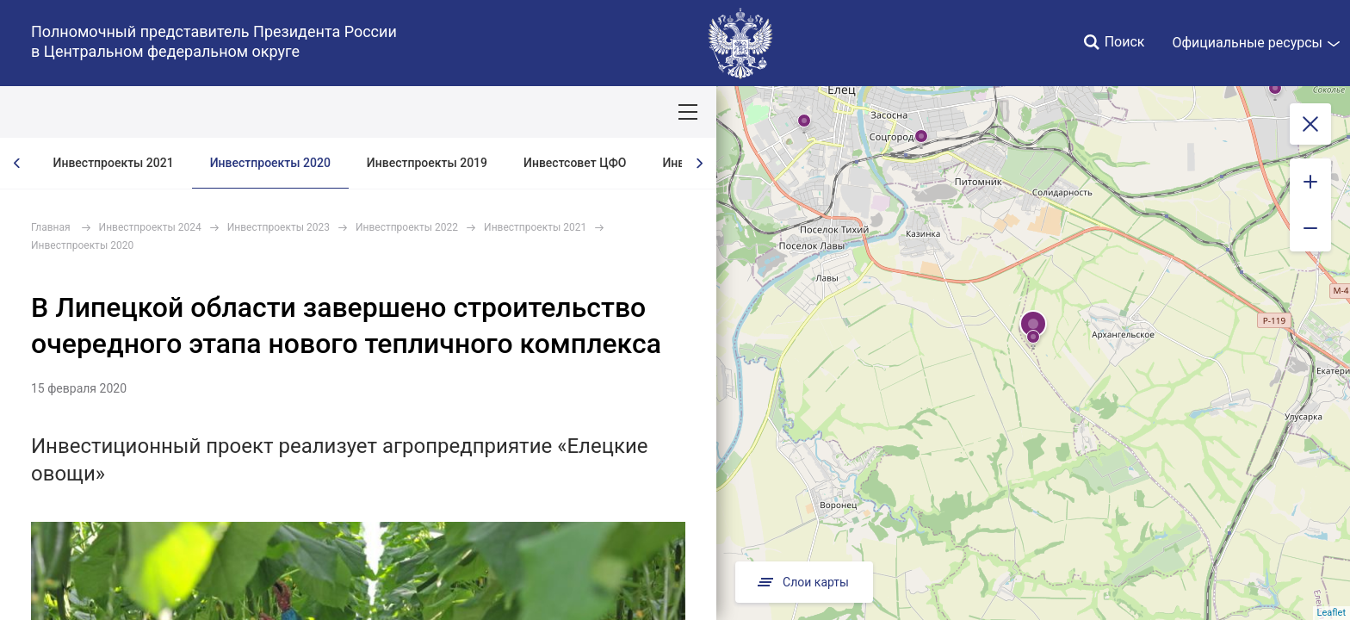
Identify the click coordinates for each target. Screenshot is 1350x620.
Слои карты (804, 582)
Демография (460, 112)
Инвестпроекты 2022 (407, 227)
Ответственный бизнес (588, 112)
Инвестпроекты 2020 (270, 163)
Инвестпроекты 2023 (278, 227)
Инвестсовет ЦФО (574, 163)
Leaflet (1331, 612)
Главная (51, 227)
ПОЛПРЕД (138, 112)
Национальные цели (337, 112)
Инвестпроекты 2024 (150, 227)
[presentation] (17, 163)
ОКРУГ (63, 112)
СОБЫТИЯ (223, 112)
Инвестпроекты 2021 (113, 163)
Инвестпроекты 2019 (427, 163)
